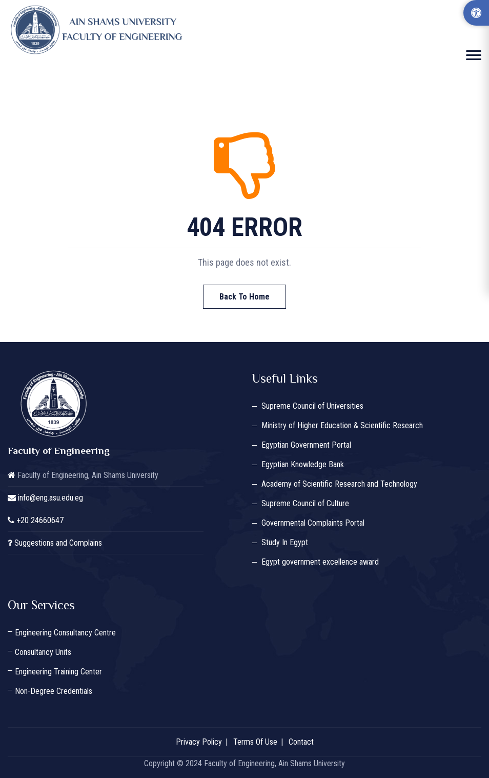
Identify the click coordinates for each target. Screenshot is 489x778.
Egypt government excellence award (320, 562)
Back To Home (244, 297)
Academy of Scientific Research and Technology (339, 484)
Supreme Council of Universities (312, 406)
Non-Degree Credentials (53, 691)
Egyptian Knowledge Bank (302, 464)
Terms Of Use (255, 742)
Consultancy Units (43, 652)
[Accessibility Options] (476, 13)
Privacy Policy (199, 742)
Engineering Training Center (58, 671)
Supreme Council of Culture (305, 503)
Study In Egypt (284, 542)
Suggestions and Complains (58, 543)
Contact (301, 742)
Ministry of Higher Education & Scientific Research (342, 425)
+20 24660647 (40, 520)
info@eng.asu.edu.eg (50, 498)
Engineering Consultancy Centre (65, 632)
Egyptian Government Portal (306, 445)
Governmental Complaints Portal (312, 523)
